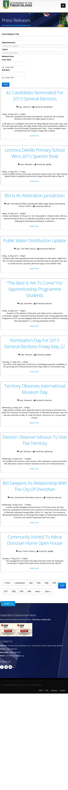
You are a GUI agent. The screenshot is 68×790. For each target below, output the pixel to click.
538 (13, 591)
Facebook (2, 667)
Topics (5, 49)
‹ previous (19, 582)
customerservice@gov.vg (14, 656)
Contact (62, 690)
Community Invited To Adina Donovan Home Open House (34, 540)
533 (38, 582)
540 (29, 591)
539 (21, 591)
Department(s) (8, 42)
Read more (34, 136)
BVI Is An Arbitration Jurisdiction (35, 195)
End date (6, 70)
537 (6, 591)
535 (54, 582)
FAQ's (41, 690)
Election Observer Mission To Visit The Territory (34, 440)
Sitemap (54, 690)
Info (47, 690)
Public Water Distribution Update (34, 240)
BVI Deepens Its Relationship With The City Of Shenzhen (34, 486)
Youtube (10, 667)
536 (62, 585)
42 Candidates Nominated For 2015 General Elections (34, 95)
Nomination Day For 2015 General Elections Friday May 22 (34, 343)
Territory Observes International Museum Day (34, 389)
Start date (6, 59)
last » (48, 591)
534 (46, 582)
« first (7, 582)
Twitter (6, 667)
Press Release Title (10, 34)
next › (38, 591)
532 (31, 582)
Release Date (8, 56)
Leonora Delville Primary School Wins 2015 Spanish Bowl (35, 153)
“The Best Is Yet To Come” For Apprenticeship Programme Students (35, 289)
